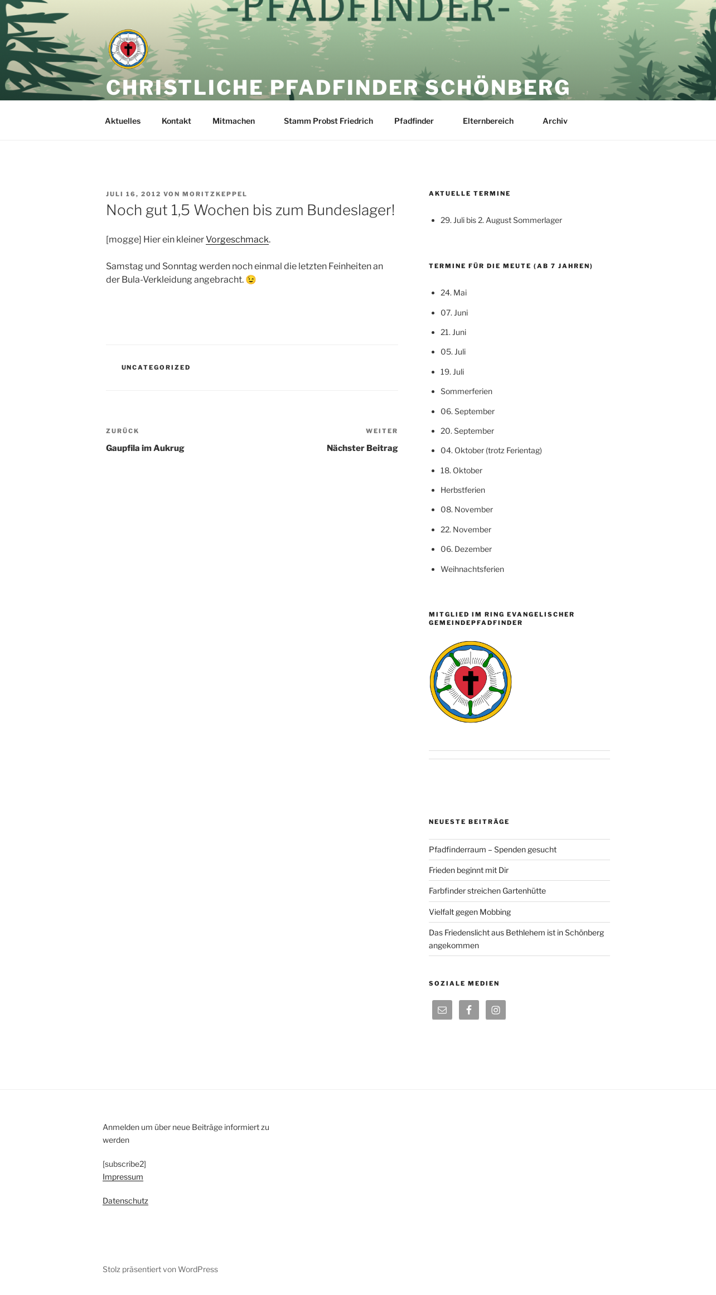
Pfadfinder (419, 120)
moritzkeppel (215, 194)
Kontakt (176, 120)
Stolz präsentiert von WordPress (160, 1269)
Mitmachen (238, 120)
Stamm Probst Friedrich (328, 120)
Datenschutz (125, 1200)
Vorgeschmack (237, 239)
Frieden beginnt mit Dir (469, 870)
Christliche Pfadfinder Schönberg (338, 87)
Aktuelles (123, 120)
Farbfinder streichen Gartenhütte (487, 890)
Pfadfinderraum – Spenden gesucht (493, 849)
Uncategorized (156, 367)
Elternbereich (493, 120)
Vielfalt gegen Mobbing (470, 911)
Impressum (123, 1176)
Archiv (560, 120)
